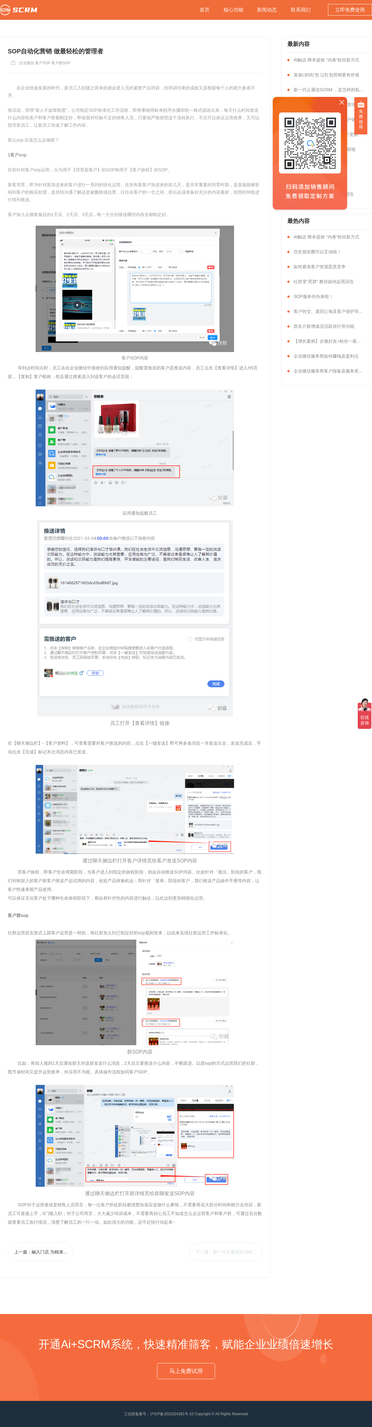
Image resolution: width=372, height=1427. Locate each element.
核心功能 (233, 9)
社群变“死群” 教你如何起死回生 (324, 281)
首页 (205, 9)
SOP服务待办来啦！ (313, 296)
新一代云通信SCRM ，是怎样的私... (328, 89)
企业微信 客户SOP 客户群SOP (44, 63)
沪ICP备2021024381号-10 (171, 1414)
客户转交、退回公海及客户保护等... (328, 311)
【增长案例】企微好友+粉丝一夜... (327, 341)
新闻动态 (267, 9)
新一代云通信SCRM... (234, 1251)
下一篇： (225, 1251)
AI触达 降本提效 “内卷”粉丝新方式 (326, 59)
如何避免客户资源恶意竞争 (320, 266)
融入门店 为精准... (49, 1251)
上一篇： (40, 1251)
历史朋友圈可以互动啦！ (317, 251)
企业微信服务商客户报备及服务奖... (328, 370)
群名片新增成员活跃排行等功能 (324, 326)
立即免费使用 (350, 9)
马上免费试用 (186, 1371)
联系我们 (301, 9)
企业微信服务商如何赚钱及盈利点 (326, 356)
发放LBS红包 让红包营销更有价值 (326, 74)
